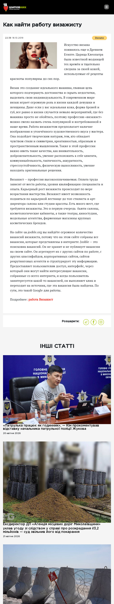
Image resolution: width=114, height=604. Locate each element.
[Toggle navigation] (106, 7)
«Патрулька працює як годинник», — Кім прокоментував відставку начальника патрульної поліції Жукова (51, 427)
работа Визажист (40, 299)
